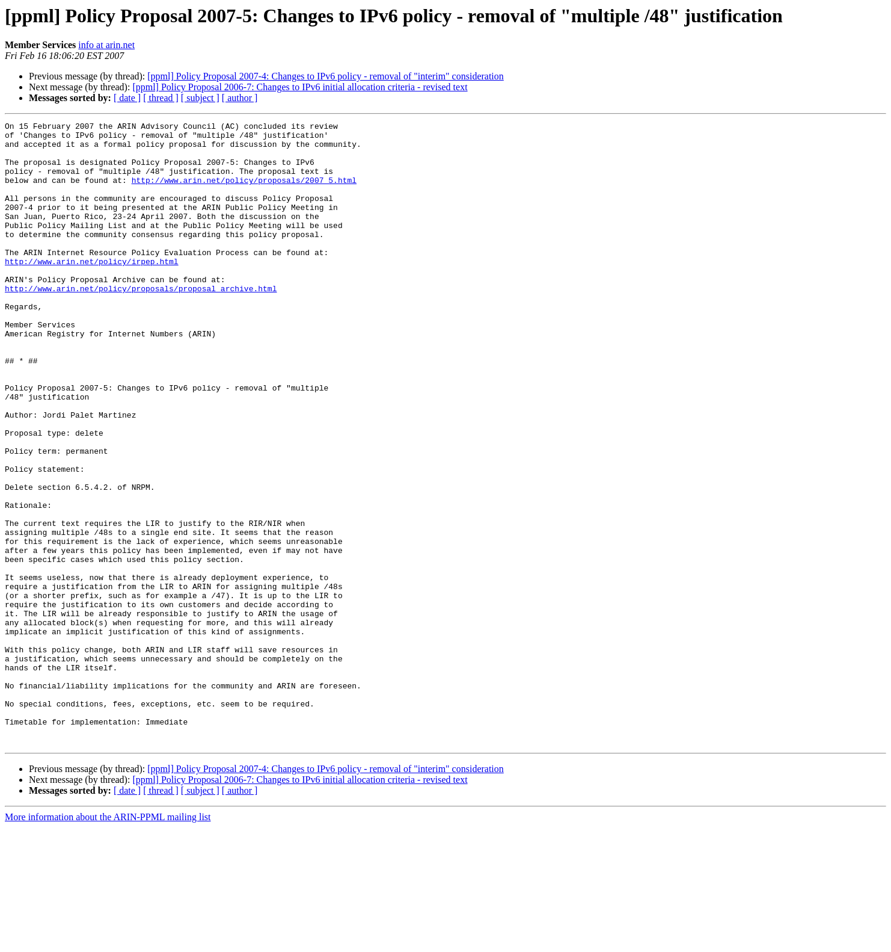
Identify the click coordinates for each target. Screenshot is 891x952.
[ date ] (127, 98)
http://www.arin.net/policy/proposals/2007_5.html (244, 192)
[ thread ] (161, 98)
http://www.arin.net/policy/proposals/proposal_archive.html (141, 322)
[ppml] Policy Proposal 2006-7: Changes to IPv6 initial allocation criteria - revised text (299, 87)
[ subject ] (200, 98)
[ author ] (240, 98)
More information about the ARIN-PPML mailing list (108, 941)
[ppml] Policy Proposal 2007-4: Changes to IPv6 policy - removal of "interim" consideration (325, 76)
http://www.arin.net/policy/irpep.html (92, 290)
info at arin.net (106, 45)
